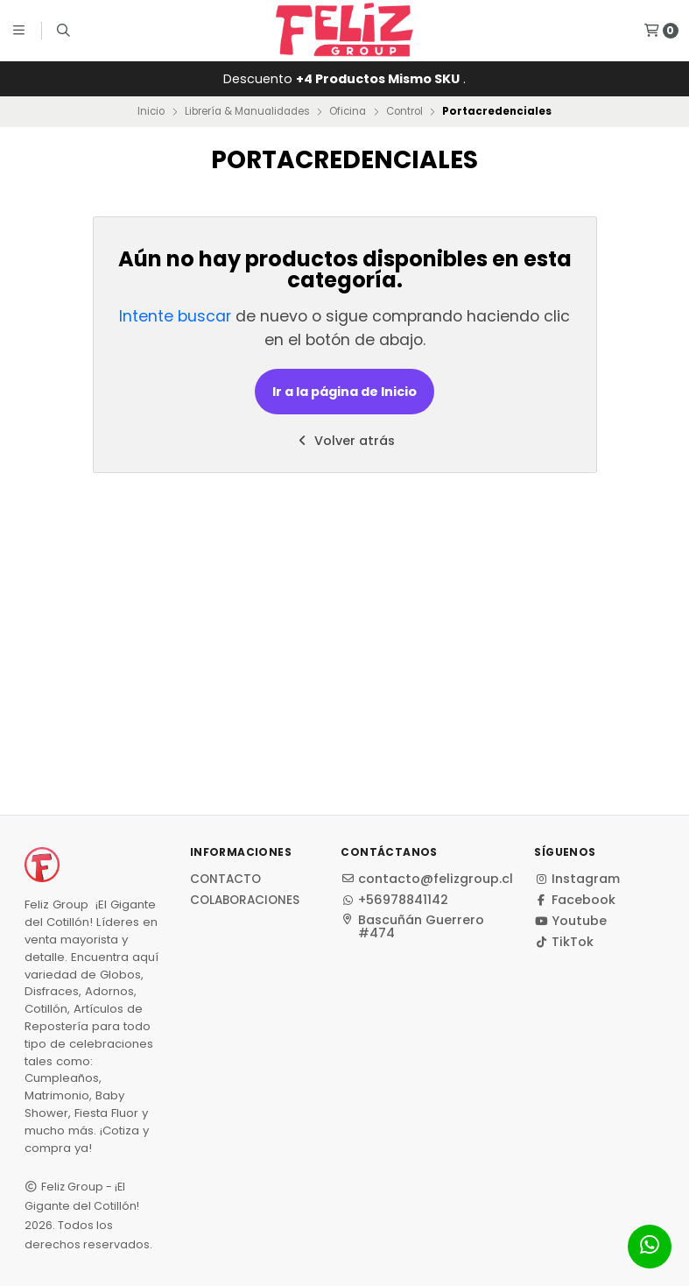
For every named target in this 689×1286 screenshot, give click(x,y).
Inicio (151, 111)
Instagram (577, 879)
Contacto (225, 879)
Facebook (574, 900)
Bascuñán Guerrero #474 (412, 926)
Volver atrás (345, 440)
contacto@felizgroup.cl (427, 879)
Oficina (347, 111)
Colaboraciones (244, 900)
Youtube (570, 921)
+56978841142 (394, 900)
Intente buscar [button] (175, 316)
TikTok (564, 942)
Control (404, 111)
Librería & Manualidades (247, 111)
